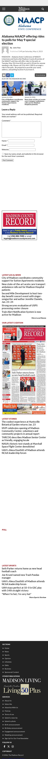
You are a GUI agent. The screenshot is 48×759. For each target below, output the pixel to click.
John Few (17, 47)
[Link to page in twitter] (8, 746)
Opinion (8, 658)
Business (8, 669)
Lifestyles (8, 662)
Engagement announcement (15, 731)
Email (4, 145)
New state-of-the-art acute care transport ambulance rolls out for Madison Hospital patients (35, 101)
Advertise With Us (11, 707)
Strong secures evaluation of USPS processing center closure (20, 307)
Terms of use (9, 714)
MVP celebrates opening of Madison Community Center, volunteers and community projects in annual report (20, 431)
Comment (6, 120)
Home (7, 648)
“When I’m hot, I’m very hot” (16, 594)
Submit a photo (10, 721)
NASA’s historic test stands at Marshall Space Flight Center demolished (22, 445)
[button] (43, 9)
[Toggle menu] (3, 9)
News (7, 652)
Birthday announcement (13, 728)
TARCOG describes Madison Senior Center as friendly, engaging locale (24, 439)
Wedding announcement (14, 735)
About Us (8, 701)
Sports (7, 655)
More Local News (38, 318)
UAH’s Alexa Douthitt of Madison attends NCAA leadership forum (23, 451)
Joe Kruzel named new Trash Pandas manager (20, 576)
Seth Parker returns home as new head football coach (22, 570)
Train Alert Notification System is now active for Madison (21, 313)
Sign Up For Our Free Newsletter (17, 738)
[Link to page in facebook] (4, 746)
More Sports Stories (37, 597)
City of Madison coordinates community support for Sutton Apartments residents (12, 101)
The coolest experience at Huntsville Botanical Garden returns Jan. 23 (21, 423)
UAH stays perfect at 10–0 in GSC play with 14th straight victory (22, 589)
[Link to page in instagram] (13, 746)
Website (5, 149)
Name (5, 141)
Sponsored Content (12, 672)
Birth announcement (12, 725)
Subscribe (8, 704)
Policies (7, 711)
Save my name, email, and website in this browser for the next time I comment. (23, 155)
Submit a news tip (11, 718)
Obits (7, 665)
